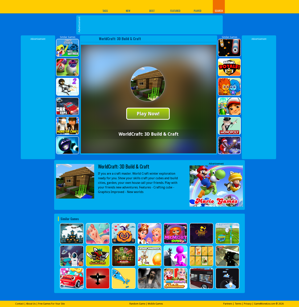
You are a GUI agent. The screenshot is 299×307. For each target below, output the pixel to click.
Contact (19, 303)
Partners (227, 303)
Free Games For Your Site (51, 303)
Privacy (248, 303)
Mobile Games (155, 303)
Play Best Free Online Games (69, 6)
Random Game (137, 303)
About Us (31, 303)
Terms (238, 303)
